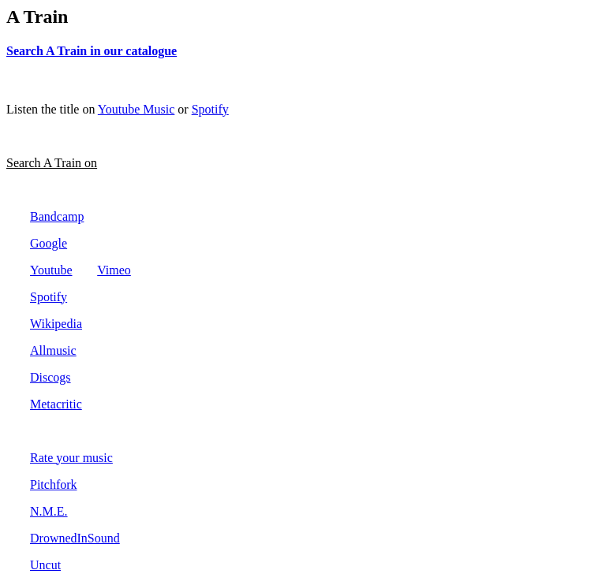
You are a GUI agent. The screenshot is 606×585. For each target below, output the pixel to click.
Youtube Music (136, 109)
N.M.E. (49, 511)
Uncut (45, 565)
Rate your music (71, 457)
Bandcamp (57, 216)
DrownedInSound (75, 538)
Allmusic (53, 350)
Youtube (51, 270)
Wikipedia (56, 323)
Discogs (50, 377)
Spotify (210, 109)
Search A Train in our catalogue (91, 51)
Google (48, 243)
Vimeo (114, 270)
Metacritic (56, 404)
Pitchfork (53, 484)
